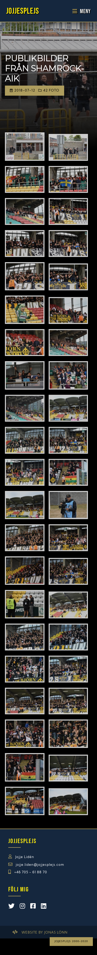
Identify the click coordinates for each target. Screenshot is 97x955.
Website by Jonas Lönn (44, 932)
